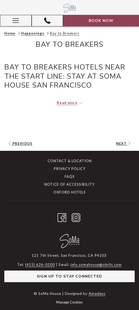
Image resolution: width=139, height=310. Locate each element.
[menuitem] (69, 161)
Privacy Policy (69, 168)
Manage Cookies (69, 302)
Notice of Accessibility (69, 184)
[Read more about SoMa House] (69, 102)
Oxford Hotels (70, 192)
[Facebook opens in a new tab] (62, 216)
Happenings (32, 33)
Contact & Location (70, 161)
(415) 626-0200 (40, 264)
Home (9, 33)
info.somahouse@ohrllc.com (96, 264)
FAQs (70, 176)
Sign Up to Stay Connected (69, 276)
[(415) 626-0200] (47, 20)
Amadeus (97, 293)
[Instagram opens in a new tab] (76, 216)
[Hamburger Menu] (15, 20)
